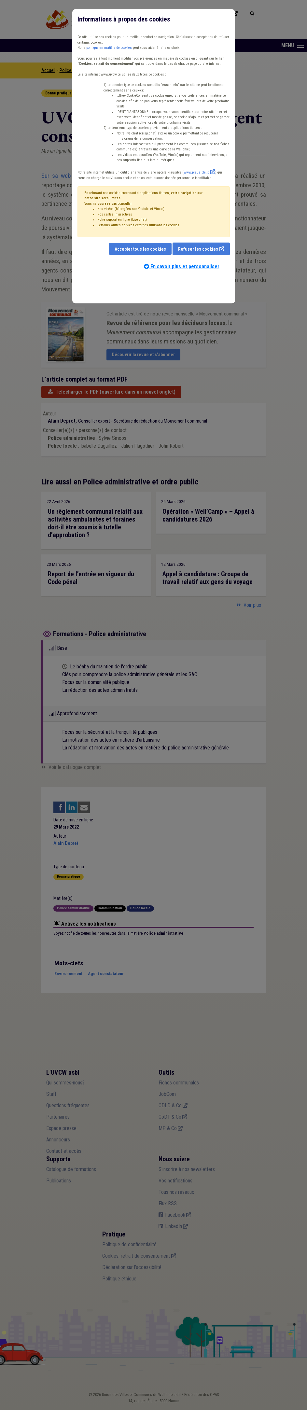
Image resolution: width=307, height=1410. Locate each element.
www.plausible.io (196, 172)
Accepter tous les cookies (140, 249)
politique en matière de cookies (109, 48)
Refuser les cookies (198, 249)
